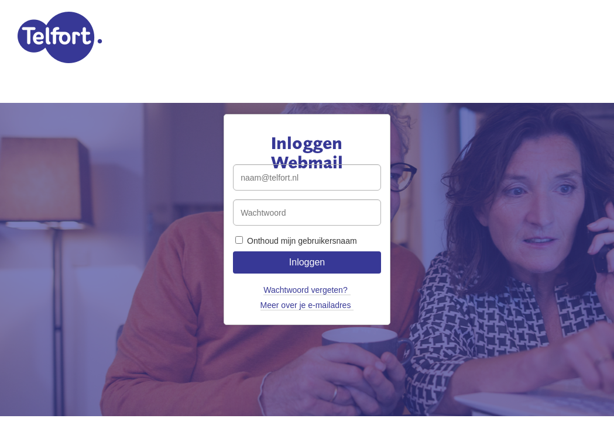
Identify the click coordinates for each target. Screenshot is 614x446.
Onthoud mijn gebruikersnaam (295, 241)
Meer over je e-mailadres (305, 305)
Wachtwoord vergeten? (305, 290)
